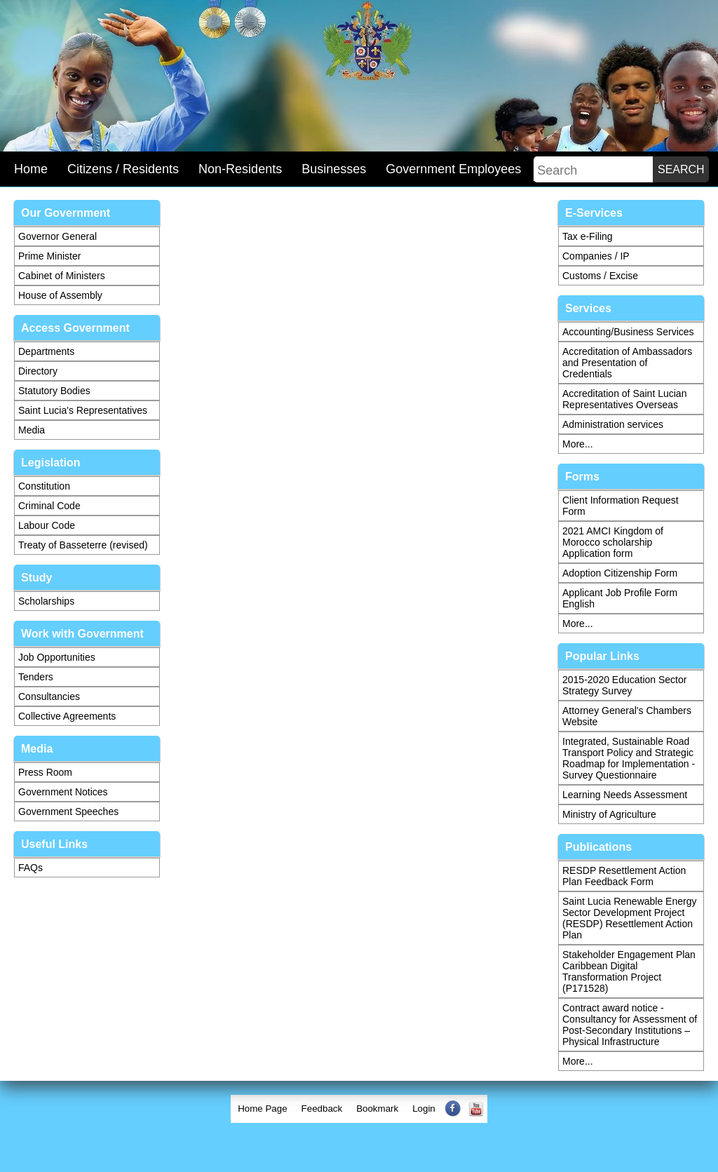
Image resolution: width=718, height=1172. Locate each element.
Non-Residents (240, 169)
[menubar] (359, 1109)
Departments (46, 351)
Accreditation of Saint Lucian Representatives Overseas (624, 399)
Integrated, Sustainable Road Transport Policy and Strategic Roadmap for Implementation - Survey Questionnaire (628, 758)
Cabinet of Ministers (61, 275)
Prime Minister (49, 256)
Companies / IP (596, 256)
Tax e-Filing (587, 236)
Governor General (57, 236)
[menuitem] (262, 1109)
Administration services (612, 424)
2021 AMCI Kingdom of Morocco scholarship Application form (612, 542)
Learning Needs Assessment (624, 794)
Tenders (35, 676)
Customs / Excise (600, 275)
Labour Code (46, 525)
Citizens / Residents (123, 169)
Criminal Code (49, 505)
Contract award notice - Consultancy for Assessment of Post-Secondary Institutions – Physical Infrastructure (629, 1024)
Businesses (334, 169)
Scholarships (46, 601)
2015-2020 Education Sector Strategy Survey (624, 685)
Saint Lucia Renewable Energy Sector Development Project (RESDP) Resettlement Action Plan (629, 918)
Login (423, 1108)
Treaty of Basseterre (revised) (83, 545)
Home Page (262, 1108)
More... (577, 444)
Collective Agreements (67, 716)
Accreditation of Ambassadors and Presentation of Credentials (627, 362)
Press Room (45, 772)
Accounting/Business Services (628, 331)
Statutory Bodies (54, 390)
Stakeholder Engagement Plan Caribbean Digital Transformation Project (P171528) (629, 971)
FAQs (30, 867)
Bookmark (377, 1108)
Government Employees (453, 169)
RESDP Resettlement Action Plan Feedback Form (624, 876)
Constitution (44, 486)
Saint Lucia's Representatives (82, 410)
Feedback (322, 1108)
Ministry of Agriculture (609, 814)
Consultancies (49, 696)
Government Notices (63, 791)
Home (31, 169)
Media (31, 430)
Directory (37, 371)
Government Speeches (68, 811)
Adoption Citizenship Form (619, 573)
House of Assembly (60, 295)
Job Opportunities (56, 657)
